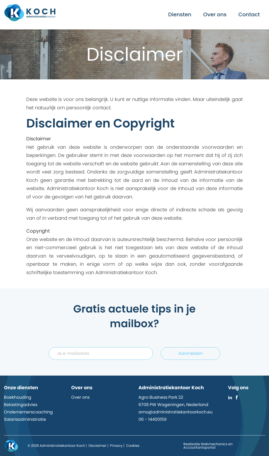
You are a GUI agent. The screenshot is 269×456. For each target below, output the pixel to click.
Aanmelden (190, 353)
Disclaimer (97, 445)
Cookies (132, 445)
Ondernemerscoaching (28, 412)
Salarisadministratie (25, 419)
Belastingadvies (20, 405)
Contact (249, 14)
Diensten (179, 14)
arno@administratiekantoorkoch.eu (175, 412)
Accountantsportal (199, 447)
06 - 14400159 (152, 419)
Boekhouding (17, 397)
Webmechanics (214, 444)
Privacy (116, 445)
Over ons (215, 14)
